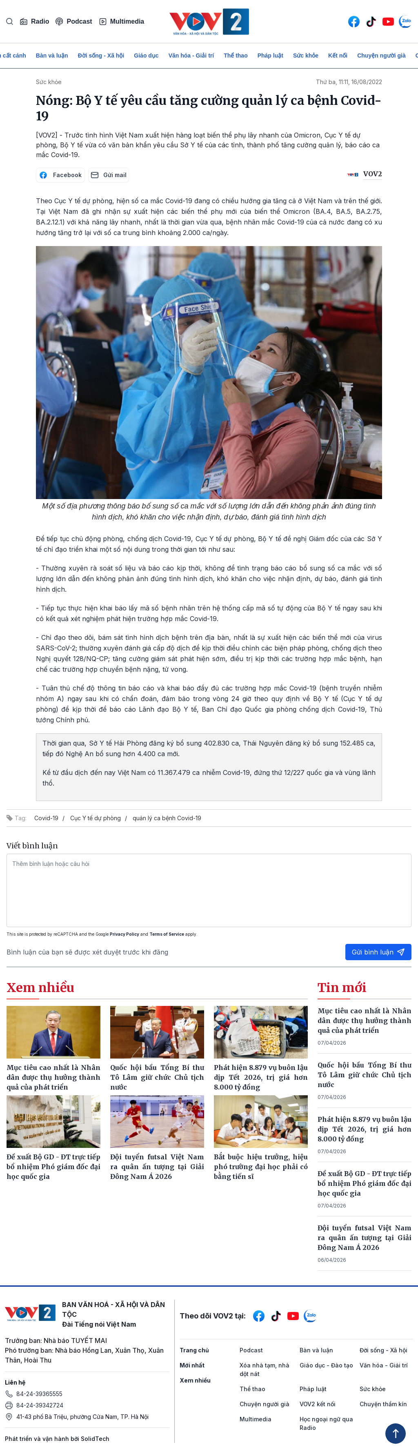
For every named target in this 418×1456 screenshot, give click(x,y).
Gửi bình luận (378, 952)
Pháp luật (270, 55)
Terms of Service (166, 934)
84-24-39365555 (39, 1393)
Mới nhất (192, 1365)
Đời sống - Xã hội (101, 55)
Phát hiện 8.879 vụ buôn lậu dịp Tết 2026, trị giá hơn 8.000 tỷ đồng (364, 1129)
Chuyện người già (381, 55)
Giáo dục (146, 55)
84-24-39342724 (39, 1405)
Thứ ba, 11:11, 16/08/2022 (349, 81)
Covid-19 (46, 818)
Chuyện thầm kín (383, 1404)
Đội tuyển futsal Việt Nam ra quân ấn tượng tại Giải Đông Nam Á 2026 (364, 1238)
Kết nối (337, 55)
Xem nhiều (195, 1380)
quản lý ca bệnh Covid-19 (167, 818)
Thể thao (236, 55)
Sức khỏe (305, 55)
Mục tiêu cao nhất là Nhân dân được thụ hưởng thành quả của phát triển (364, 1020)
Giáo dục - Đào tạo (326, 1365)
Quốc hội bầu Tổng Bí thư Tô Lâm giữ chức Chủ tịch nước (364, 1075)
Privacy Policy (124, 934)
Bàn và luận (52, 55)
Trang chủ (194, 1350)
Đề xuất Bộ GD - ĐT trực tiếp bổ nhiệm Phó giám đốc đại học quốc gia (364, 1183)
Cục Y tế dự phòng (95, 818)
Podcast (74, 21)
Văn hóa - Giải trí (191, 55)
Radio (34, 22)
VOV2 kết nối (318, 1404)
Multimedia (122, 22)
